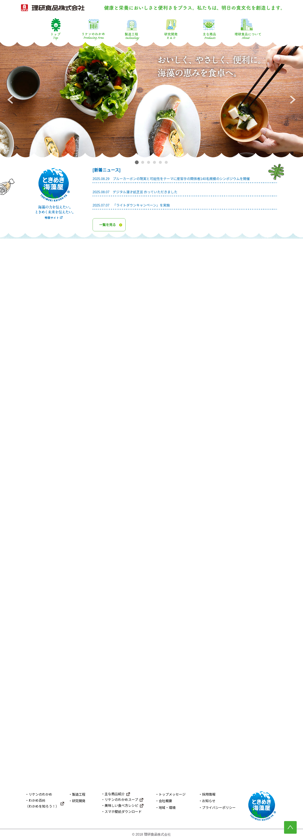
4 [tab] (155, 162)
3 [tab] (149, 162)
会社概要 (165, 801)
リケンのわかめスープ (121, 800)
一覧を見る (107, 224)
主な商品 (209, 29)
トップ (55, 29)
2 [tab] (143, 162)
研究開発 (171, 29)
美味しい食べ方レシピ (121, 805)
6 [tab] (166, 162)
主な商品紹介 (115, 794)
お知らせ (208, 801)
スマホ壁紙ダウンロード (123, 812)
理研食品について (248, 29)
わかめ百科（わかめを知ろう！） (42, 803)
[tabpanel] (151, 99)
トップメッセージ (172, 794)
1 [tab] (137, 162)
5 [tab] (161, 162)
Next (293, 100)
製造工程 (132, 29)
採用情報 (208, 794)
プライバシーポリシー (219, 808)
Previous (10, 100)
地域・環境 (167, 808)
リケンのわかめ (93, 29)
